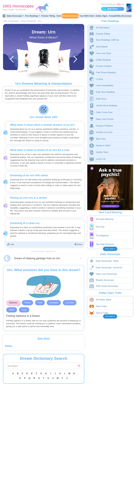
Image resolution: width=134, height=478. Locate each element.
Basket (8, 346)
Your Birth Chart (86, 16)
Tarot (58, 16)
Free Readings (32, 15)
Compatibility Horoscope (120, 16)
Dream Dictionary (70, 16)
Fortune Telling (48, 16)
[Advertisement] (44, 406)
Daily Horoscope (15, 15)
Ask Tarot (112, 9)
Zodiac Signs (101, 16)
